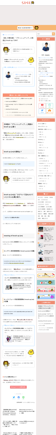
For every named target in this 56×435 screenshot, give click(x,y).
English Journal (46, 76)
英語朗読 (42, 160)
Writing (41, 144)
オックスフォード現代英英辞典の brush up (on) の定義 (19, 117)
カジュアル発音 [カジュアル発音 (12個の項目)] (41, 204)
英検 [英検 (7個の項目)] (42, 218)
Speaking (41, 141)
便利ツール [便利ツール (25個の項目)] (40, 213)
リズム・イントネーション (46, 175)
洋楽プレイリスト (44, 181)
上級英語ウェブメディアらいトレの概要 (14, 419)
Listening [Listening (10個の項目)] (46, 199)
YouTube (42, 106)
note (49, 106)
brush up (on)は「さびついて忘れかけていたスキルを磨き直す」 (19, 107)
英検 (41, 134)
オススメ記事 (42, 125)
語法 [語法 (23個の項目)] (45, 218)
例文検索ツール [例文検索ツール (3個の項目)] (49, 211)
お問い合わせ (26, 419)
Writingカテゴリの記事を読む (18, 390)
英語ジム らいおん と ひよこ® (44, 57)
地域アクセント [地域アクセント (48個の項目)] (49, 213)
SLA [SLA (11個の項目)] (39, 201)
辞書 (41, 136)
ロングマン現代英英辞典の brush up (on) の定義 (17, 114)
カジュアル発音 (43, 170)
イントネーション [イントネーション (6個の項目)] (44, 201)
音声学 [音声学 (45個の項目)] (39, 220)
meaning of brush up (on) (12, 111)
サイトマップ (33, 419)
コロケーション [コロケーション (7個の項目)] (48, 204)
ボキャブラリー (43, 128)
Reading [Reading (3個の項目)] (51, 199)
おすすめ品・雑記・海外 (45, 178)
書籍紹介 (42, 188)
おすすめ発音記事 (44, 163)
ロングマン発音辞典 (44, 168)
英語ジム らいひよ (49, 112)
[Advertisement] (28, 15)
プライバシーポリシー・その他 (43, 419)
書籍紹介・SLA (43, 186)
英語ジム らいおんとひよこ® (22, 74)
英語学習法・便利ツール (45, 131)
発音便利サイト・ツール (45, 165)
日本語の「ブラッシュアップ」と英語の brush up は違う (19, 100)
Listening (41, 152)
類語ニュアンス (43, 149)
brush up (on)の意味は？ (12, 103)
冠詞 (41, 147)
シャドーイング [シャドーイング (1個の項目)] (41, 206)
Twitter (42, 111)
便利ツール (42, 139)
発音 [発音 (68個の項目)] (39, 218)
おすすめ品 (42, 183)
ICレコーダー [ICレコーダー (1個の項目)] (40, 199)
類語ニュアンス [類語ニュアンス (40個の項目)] (45, 220)
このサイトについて (44, 98)
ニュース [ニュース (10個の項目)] (46, 206)
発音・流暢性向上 (43, 158)
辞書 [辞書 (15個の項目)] (48, 218)
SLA (41, 191)
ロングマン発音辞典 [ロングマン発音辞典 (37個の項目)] (41, 211)
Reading (41, 155)
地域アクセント (43, 173)
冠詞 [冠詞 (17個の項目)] (44, 213)
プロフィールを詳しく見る (45, 100)
